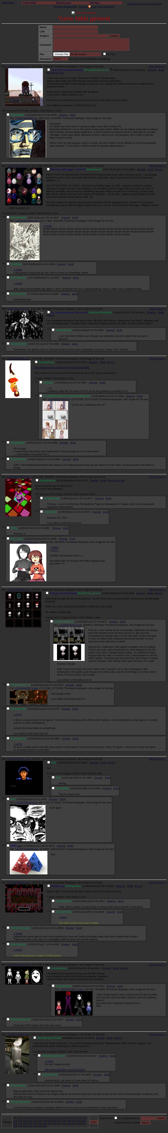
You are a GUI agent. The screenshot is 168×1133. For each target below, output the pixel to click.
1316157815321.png (18, 759)
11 (55, 1117)
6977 (104, 621)
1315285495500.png (18, 882)
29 (69, 1120)
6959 (56, 944)
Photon (58, 6)
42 (59, 1123)
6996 (54, 115)
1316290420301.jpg (18, 358)
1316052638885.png (18, 589)
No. (138, 70)
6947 (102, 901)
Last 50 (58, 72)
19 (20, 1120)
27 (59, 1120)
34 (20, 1123)
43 (64, 1123)
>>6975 (18, 714)
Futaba (157, 3)
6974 (87, 511)
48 (15, 1126)
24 (44, 1120)
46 (79, 1123)
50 (25, 1126)
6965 (44, 799)
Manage (108, 6)
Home (83, 6)
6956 (60, 1101)
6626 (52, 264)
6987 (47, 528)
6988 (54, 538)
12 (60, 1117)
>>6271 (54, 550)
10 (50, 1117)
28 (64, 1120)
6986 (55, 442)
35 (25, 1123)
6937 (94, 1055)
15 (74, 1117)
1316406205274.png (26, 688)
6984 (121, 396)
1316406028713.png (70, 624)
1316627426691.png (26, 542)
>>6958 (18, 950)
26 (54, 1120)
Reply (50, 72)
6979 (56, 708)
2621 (143, 70)
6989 (57, 459)
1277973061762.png (18, 165)
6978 (60, 685)
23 (39, 1120)
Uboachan (8, 3)
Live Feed (95, 6)
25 (49, 1120)
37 (34, 1123)
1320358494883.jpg (26, 118)
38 (39, 1123)
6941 (97, 968)
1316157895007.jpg (26, 802)
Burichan (133, 3)
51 (30, 1126)
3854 (132, 169)
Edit (161, 70)
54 (44, 1126)
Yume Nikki (29, 3)
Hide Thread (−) (157, 66)
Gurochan (145, 3)
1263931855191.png (18, 66)
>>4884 (54, 547)
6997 (56, 293)
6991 (142, 312)
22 (34, 1120)
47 (83, 1123)
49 (20, 1126)
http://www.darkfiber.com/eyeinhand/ (65, 1069)
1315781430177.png (71, 989)
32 (83, 1120)
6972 (90, 498)
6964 (98, 788)
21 (30, 1120)
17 (84, 1117)
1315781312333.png (18, 964)
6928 (112, 886)
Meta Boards (63, 3)
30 (74, 1120)
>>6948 (18, 933)
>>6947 (63, 917)
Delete (152, 70)
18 (15, 1120)
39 (44, 1123)
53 (39, 1126)
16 (79, 1117)
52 (34, 1126)
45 (74, 1123)
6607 (56, 217)
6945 (88, 1074)
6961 (85, 762)
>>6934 (49, 1061)
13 (65, 1117)
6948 (101, 911)
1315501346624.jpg (18, 1034)
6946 (57, 1085)
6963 (89, 777)
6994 (56, 343)
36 (30, 1123)
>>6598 (47, 226)
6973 (52, 845)
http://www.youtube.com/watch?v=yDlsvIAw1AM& (61, 367)
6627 (57, 277)
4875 (85, 480)
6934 (91, 1038)
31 (79, 1120)
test (19, 845)
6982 (57, 738)
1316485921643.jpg (59, 399)
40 (49, 1123)
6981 (84, 382)
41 (54, 1123)
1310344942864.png (26, 220)
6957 (60, 1019)
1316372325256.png (26, 849)
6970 (84, 362)
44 (69, 1123)
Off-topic (95, 3)
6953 (132, 593)
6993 (101, 330)
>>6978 (18, 744)
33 (15, 1123)
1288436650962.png (18, 477)
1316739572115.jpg (18, 308)
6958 (60, 928)
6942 (102, 986)
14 (69, 1117)
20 (25, 1120)
